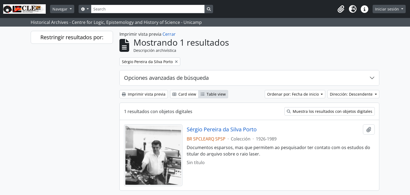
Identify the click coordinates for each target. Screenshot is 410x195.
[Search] (147, 9)
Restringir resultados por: (71, 37)
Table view (213, 94)
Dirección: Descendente (352, 94)
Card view (184, 94)
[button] (341, 9)
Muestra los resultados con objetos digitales (329, 111)
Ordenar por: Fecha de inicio (293, 94)
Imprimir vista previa (143, 94)
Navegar (60, 9)
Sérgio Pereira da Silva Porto (222, 129)
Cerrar (169, 34)
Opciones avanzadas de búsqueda (166, 77)
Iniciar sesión (387, 9)
